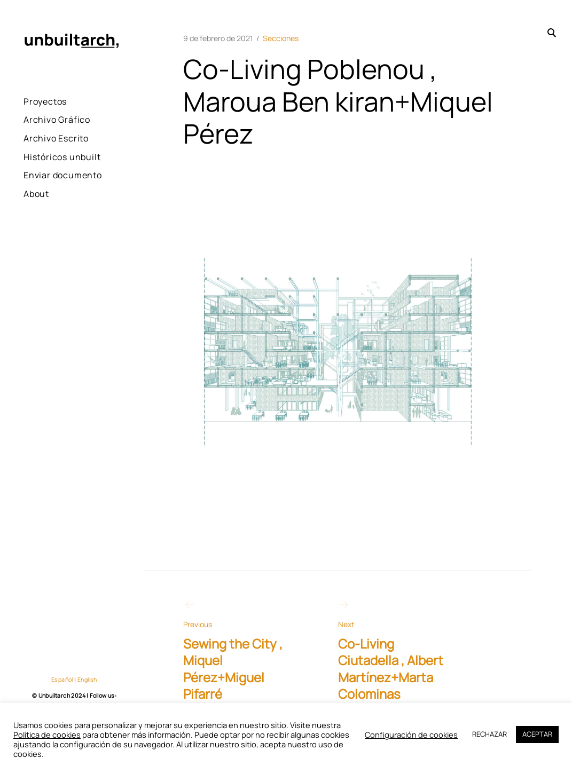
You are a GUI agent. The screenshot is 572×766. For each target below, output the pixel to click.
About (36, 222)
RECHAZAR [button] (489, 734)
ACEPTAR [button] (537, 734)
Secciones (281, 38)
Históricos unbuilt (45, 164)
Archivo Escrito (56, 138)
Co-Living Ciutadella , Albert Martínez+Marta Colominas (396, 650)
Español (62, 679)
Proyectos (45, 101)
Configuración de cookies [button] (411, 735)
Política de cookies (47, 734)
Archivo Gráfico (56, 119)
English (87, 679)
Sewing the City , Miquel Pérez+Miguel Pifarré (241, 650)
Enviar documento (48, 197)
